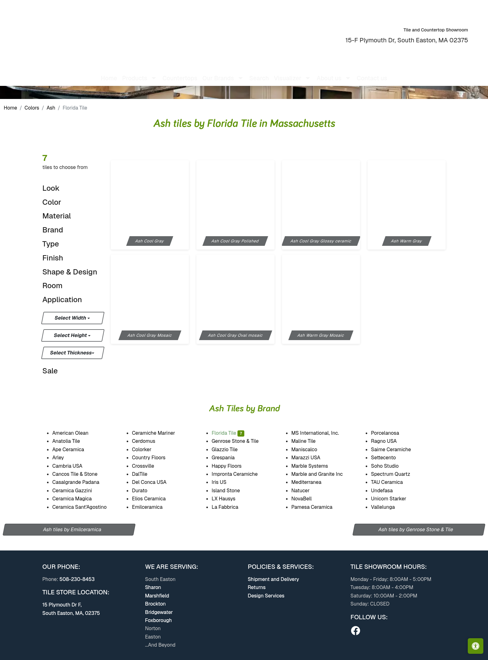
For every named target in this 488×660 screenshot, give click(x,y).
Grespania (227, 457)
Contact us (372, 73)
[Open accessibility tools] (475, 646)
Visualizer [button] (287, 73)
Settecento (387, 457)
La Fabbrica (230, 507)
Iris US (223, 482)
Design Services (266, 595)
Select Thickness (71, 352)
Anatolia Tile (71, 441)
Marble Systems (314, 466)
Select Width (71, 318)
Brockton (155, 604)
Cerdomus (147, 441)
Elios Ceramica (152, 498)
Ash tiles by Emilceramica (72, 529)
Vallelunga (387, 507)
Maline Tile (307, 441)
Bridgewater (159, 612)
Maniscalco (308, 449)
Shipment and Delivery (273, 579)
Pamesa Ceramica (317, 507)
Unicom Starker (394, 498)
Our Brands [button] (218, 73)
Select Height (71, 335)
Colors (32, 108)
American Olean (74, 433)
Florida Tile (228, 433)
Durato (143, 490)
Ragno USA (388, 441)
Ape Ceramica (73, 449)
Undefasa (386, 490)
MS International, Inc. (320, 433)
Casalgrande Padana (79, 482)
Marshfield (157, 595)
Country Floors (153, 457)
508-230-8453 (77, 579)
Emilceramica (151, 507)
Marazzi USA (310, 457)
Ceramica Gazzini (76, 490)
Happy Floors (232, 466)
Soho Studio (389, 466)
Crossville (148, 466)
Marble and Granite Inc (322, 474)
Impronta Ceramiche (238, 474)
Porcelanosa (389, 433)
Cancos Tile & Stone (79, 474)
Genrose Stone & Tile (241, 441)
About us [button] (329, 73)
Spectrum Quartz (394, 474)
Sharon (153, 587)
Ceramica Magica (76, 498)
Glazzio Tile (229, 449)
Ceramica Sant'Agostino (83, 507)
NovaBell (305, 498)
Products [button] (134, 73)
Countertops (179, 73)
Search (259, 73)
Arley (62, 457)
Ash (51, 108)
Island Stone (230, 490)
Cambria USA (71, 466)
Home (109, 73)
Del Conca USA (153, 482)
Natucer (305, 490)
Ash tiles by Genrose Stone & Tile (416, 529)
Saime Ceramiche (395, 449)
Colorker (146, 449)
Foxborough (158, 620)
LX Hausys (227, 498)
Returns (256, 587)
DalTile (144, 474)
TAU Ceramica (391, 482)
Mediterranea (310, 482)
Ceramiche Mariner (158, 433)
